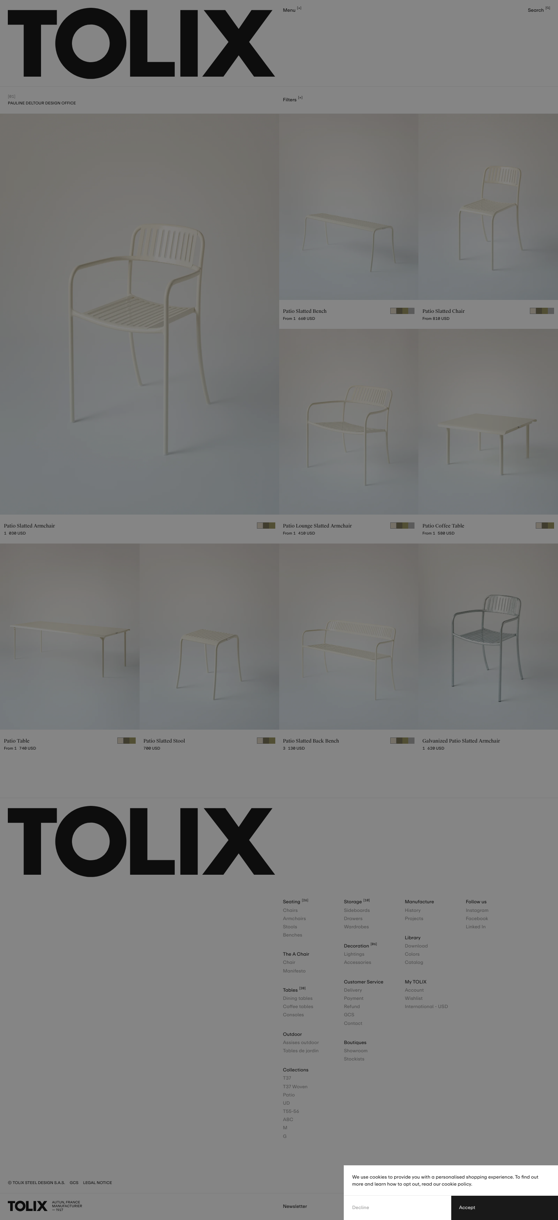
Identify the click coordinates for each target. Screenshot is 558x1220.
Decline (360, 1207)
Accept (467, 1207)
